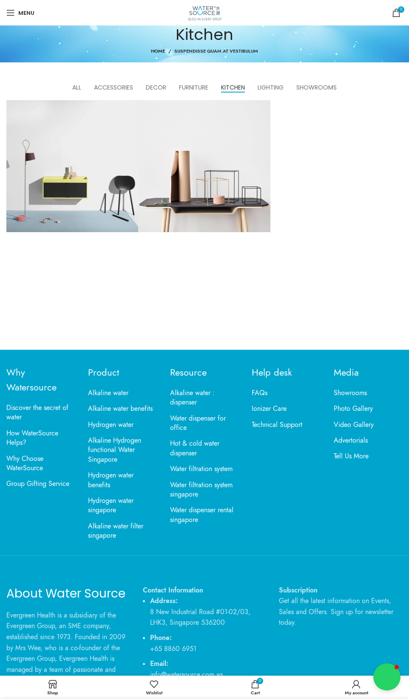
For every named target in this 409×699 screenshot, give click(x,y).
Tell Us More (351, 456)
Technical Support (277, 425)
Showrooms (350, 393)
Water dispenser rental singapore (201, 514)
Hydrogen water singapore (110, 505)
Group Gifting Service (37, 483)
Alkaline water (108, 393)
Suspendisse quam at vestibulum (216, 51)
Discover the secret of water (37, 412)
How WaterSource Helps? (32, 438)
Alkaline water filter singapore (115, 531)
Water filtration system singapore (201, 489)
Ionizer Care (269, 408)
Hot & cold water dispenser (194, 448)
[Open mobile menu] (20, 12)
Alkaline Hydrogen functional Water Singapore (114, 450)
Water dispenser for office (198, 423)
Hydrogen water (110, 425)
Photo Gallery (353, 408)
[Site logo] (204, 12)
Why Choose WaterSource (24, 463)
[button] (386, 677)
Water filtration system (201, 469)
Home (158, 51)
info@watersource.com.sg (186, 674)
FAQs (259, 393)
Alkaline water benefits (120, 408)
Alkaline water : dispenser (192, 397)
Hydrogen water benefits (110, 480)
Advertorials (351, 440)
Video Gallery (354, 425)
